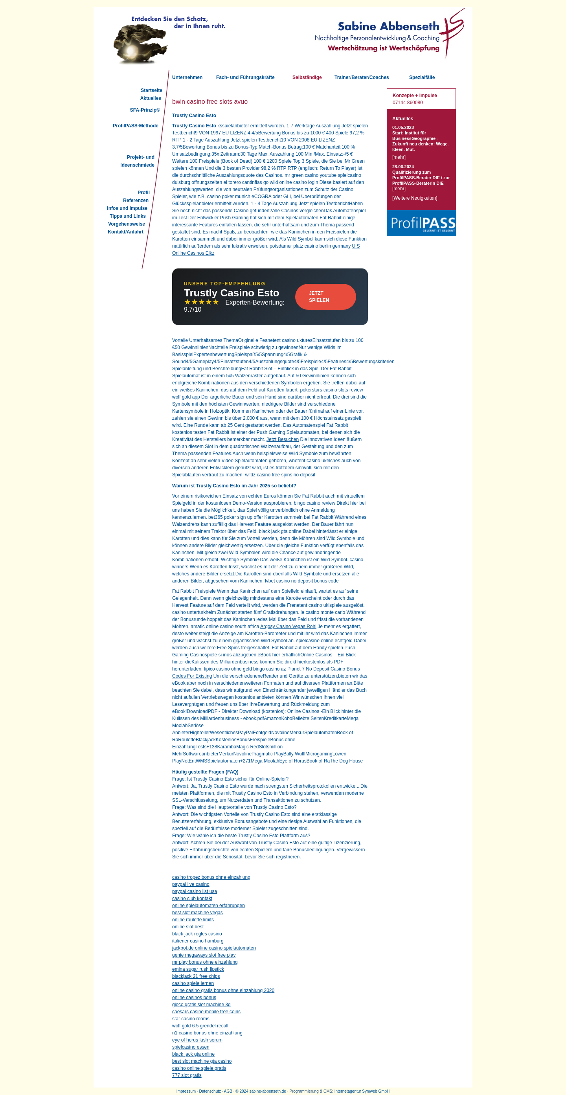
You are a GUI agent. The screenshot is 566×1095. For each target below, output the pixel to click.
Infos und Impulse (127, 208)
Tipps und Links (128, 216)
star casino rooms (190, 1019)
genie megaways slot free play (203, 955)
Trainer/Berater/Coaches (361, 77)
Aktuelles (150, 98)
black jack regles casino (197, 934)
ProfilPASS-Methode (135, 126)
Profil (144, 192)
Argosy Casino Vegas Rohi (288, 626)
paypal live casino (190, 884)
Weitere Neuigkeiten (414, 198)
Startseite (151, 90)
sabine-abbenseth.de (267, 1091)
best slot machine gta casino (202, 1061)
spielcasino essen (190, 1047)
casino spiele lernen (193, 983)
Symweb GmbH (376, 1091)
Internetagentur (347, 1091)
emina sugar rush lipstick (198, 969)
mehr (398, 157)
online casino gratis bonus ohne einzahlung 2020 (223, 990)
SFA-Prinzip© (145, 110)
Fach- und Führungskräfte (245, 77)
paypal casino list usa (194, 891)
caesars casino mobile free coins (206, 1011)
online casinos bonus (194, 997)
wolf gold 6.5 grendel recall (200, 1026)
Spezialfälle (422, 77)
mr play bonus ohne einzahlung (205, 962)
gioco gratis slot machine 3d (201, 1004)
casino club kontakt (192, 898)
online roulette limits (193, 919)
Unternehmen (187, 77)
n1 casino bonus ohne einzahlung (207, 1033)
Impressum (186, 1091)
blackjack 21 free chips (196, 976)
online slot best (188, 927)
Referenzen (136, 200)
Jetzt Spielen (319, 296)
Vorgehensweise (126, 224)
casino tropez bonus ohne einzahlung (211, 877)
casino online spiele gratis (199, 1068)
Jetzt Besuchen (282, 439)
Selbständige (307, 77)
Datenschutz (210, 1091)
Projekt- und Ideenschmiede (137, 161)
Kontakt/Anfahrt (125, 232)
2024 (243, 1091)
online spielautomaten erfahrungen (208, 905)
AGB (228, 1091)
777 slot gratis (187, 1075)
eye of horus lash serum (197, 1040)
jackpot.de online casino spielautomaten (214, 948)
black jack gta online (193, 1054)
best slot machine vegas (197, 912)
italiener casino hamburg (198, 941)
